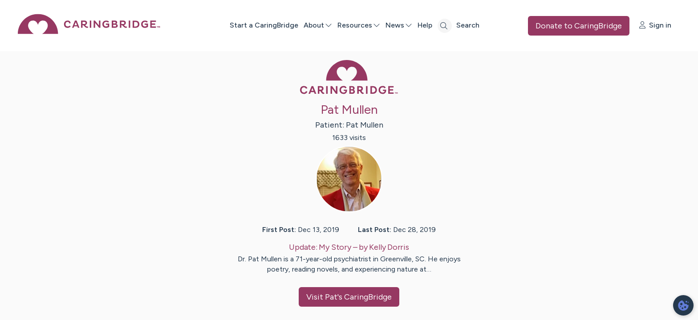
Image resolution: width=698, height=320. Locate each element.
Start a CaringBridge (264, 25)
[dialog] (683, 305)
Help (425, 25)
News (399, 25)
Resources (358, 25)
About (318, 25)
